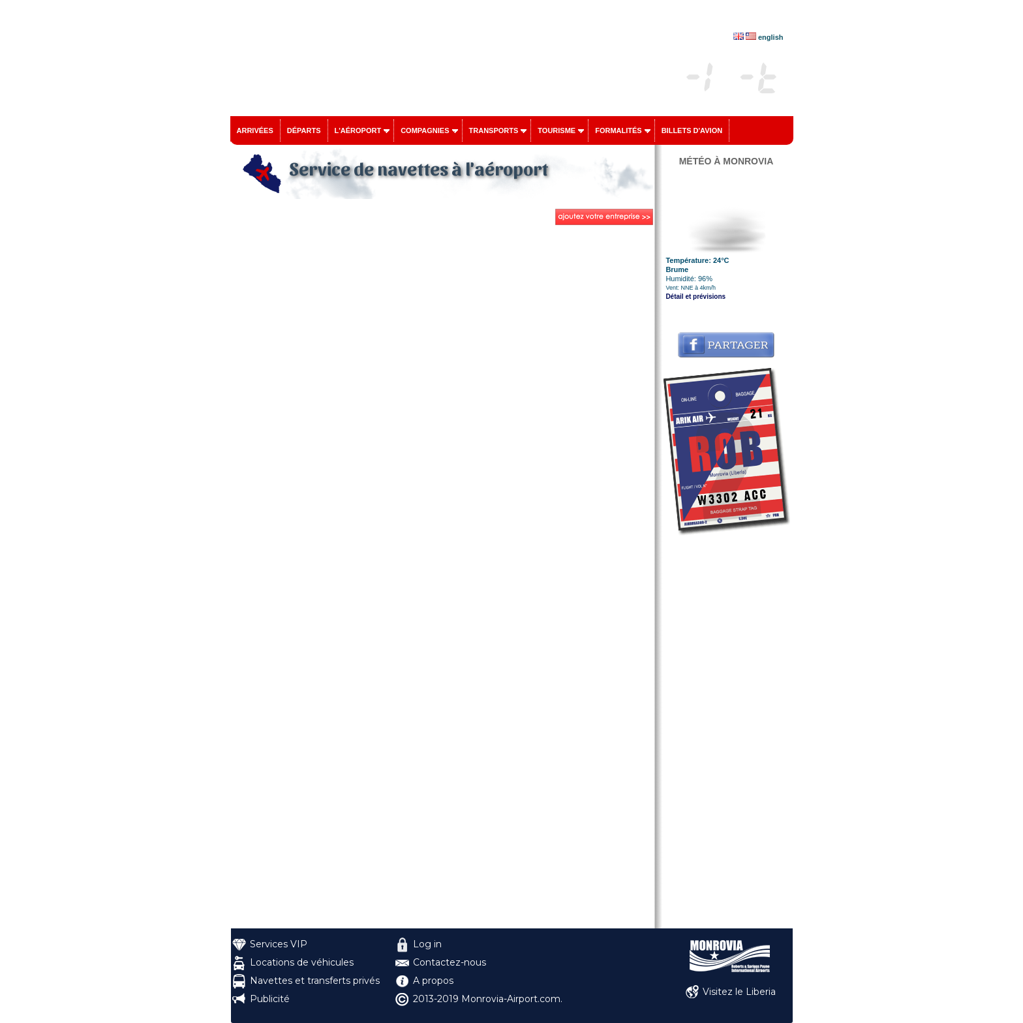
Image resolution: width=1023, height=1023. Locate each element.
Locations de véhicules (302, 962)
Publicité (270, 999)
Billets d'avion (692, 130)
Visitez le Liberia (739, 992)
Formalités (618, 130)
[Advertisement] (726, 732)
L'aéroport (358, 130)
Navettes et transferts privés (315, 980)
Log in (427, 944)
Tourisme (556, 130)
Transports (494, 130)
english (771, 37)
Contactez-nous (449, 962)
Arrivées (255, 130)
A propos (433, 980)
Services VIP (278, 944)
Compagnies (425, 130)
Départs (304, 130)
